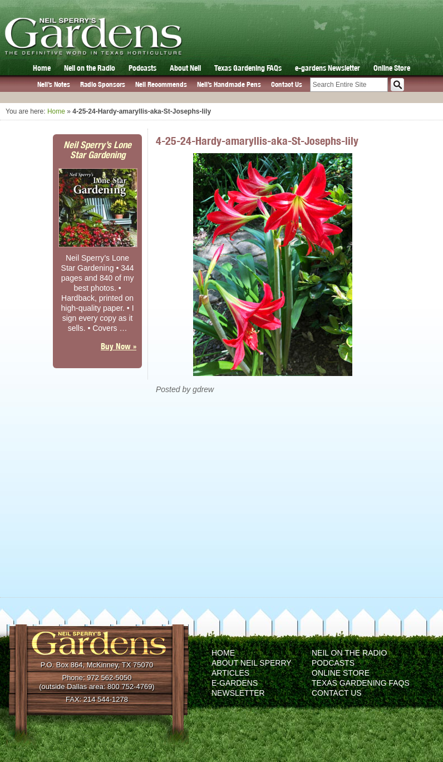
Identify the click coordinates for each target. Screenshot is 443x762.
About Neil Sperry (251, 662)
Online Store (391, 67)
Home (42, 67)
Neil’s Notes (53, 84)
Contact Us (286, 84)
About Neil (185, 67)
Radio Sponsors (102, 84)
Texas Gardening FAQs (248, 67)
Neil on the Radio (89, 67)
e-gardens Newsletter (327, 67)
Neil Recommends (161, 84)
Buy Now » (118, 346)
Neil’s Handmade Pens (229, 84)
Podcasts (142, 67)
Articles (230, 672)
